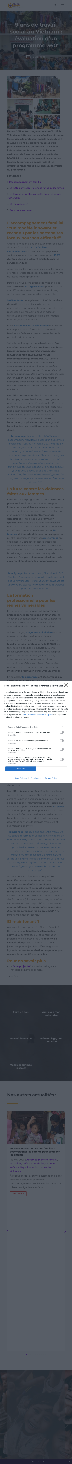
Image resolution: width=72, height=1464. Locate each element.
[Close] (66, 685)
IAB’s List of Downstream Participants (37, 714)
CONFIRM (21, 769)
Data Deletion (21, 778)
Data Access (36, 778)
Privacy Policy (51, 778)
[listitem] (36, 727)
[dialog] (36, 732)
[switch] (62, 732)
